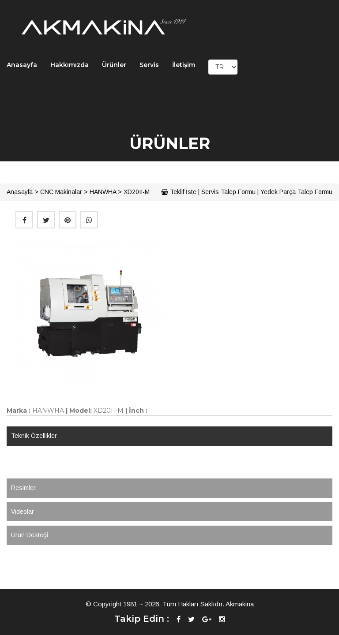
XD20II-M (137, 191)
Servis (149, 65)
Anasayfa (22, 65)
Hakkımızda (69, 65)
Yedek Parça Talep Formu (296, 191)
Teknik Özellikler (34, 435)
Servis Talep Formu (228, 191)
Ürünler (114, 65)
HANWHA (103, 191)
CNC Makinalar (61, 191)
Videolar (22, 511)
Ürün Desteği (29, 534)
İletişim (183, 65)
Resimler (23, 487)
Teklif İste (178, 191)
